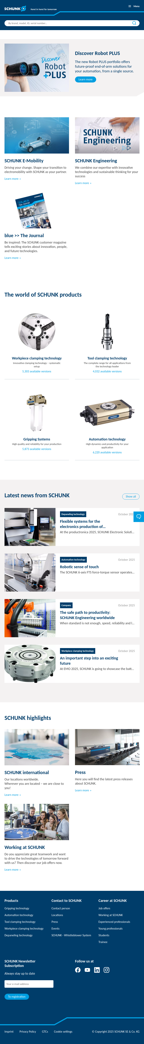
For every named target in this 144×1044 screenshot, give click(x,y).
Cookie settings (63, 1031)
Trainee (102, 942)
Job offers (104, 908)
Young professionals (110, 928)
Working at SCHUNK (110, 915)
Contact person (61, 908)
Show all (131, 496)
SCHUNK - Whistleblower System (71, 935)
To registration (17, 996)
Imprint (9, 1031)
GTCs (45, 1031)
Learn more (86, 79)
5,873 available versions (36, 449)
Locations (57, 915)
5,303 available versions (36, 371)
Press (55, 922)
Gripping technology (16, 908)
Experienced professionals (114, 922)
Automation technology (18, 915)
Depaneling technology (18, 935)
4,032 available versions (107, 371)
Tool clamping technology (19, 922)
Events (55, 928)
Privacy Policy (28, 1031)
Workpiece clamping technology (24, 928)
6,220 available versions (107, 452)
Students (103, 935)
